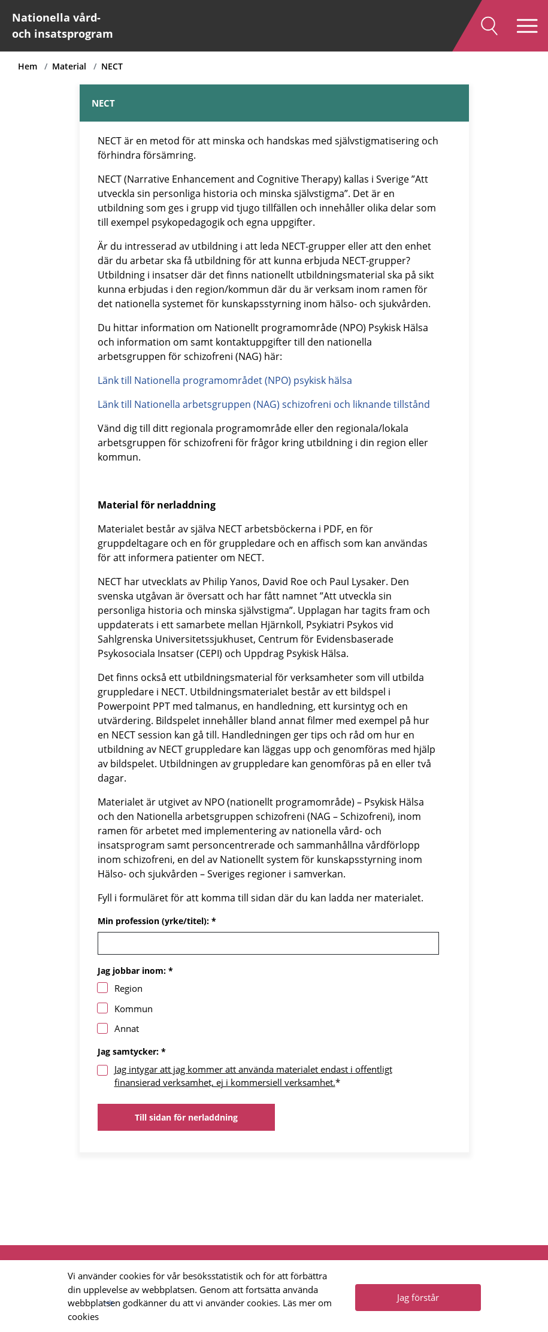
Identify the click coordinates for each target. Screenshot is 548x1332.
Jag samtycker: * (132, 1051)
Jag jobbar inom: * (135, 970)
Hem (27, 66)
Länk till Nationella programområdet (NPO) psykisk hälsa (225, 380)
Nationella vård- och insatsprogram (62, 25)
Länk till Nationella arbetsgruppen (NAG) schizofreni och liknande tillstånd (264, 404)
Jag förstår (418, 1297)
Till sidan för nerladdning (186, 1117)
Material (69, 66)
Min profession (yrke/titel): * (157, 921)
